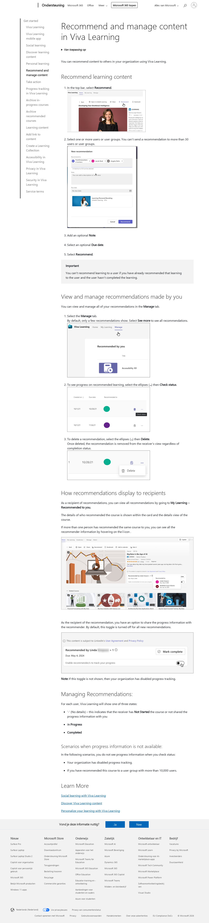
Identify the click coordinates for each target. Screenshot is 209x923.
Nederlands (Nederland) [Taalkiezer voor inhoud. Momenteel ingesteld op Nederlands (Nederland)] (27, 909)
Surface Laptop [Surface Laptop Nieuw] (17, 850)
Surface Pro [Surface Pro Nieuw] (15, 844)
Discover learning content (37, 54)
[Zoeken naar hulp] (184, 5)
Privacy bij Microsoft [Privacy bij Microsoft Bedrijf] (178, 850)
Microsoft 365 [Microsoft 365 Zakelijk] (110, 868)
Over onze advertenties (137, 915)
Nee (139, 824)
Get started (31, 21)
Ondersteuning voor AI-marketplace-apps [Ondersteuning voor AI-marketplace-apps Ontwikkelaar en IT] (149, 858)
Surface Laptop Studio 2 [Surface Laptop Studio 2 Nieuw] (21, 856)
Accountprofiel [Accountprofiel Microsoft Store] (50, 844)
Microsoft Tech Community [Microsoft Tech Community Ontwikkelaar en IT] (150, 865)
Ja (115, 824)
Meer (101, 5)
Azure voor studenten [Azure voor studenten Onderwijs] (85, 898)
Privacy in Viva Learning (35, 170)
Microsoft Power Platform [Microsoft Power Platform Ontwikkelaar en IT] (150, 877)
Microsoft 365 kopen (124, 5)
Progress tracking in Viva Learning (37, 91)
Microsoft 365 (75, 5)
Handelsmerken (114, 915)
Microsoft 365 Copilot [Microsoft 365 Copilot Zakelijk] (114, 874)
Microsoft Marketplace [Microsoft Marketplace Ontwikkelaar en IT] (148, 871)
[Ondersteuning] (52, 5)
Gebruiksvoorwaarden (91, 915)
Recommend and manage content (37, 72)
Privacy (73, 915)
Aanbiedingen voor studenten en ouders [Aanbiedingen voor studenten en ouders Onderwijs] (84, 891)
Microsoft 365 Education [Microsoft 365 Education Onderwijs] (86, 868)
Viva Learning (35, 27)
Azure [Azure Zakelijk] (107, 856)
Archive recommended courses (35, 116)
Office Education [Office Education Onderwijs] (82, 874)
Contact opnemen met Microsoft (50, 915)
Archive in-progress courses (37, 102)
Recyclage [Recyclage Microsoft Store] (48, 877)
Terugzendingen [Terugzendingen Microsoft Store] (51, 865)
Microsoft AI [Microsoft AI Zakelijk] (110, 844)
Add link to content (33, 136)
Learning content (37, 127)
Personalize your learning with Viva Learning (90, 811)
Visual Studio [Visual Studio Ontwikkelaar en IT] (144, 892)
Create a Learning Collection (37, 148)
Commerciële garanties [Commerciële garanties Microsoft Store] (55, 883)
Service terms (35, 191)
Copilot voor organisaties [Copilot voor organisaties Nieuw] (22, 862)
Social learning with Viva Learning (83, 795)
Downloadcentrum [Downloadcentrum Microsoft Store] (52, 850)
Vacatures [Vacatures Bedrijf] (174, 844)
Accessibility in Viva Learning (35, 159)
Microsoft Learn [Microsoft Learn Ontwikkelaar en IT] (145, 850)
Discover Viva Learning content (81, 803)
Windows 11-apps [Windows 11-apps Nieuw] (18, 889)
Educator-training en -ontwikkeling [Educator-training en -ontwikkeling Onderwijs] (85, 882)
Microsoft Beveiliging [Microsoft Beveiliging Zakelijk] (114, 850)
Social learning (35, 45)
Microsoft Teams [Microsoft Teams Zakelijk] (112, 880)
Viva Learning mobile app (35, 36)
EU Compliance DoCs (162, 915)
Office (90, 5)
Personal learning (37, 63)
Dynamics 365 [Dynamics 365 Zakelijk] (110, 862)
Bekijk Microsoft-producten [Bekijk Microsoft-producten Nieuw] (22, 883)
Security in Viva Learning (36, 182)
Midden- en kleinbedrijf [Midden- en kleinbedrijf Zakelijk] (115, 886)
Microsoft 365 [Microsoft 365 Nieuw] (16, 877)
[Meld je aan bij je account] (194, 5)
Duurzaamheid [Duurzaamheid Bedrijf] (176, 862)
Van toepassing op (75, 49)
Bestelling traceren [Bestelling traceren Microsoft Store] (53, 871)
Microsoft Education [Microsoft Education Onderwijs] (84, 844)
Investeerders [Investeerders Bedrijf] (175, 856)
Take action (33, 82)
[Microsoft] (23, 5)
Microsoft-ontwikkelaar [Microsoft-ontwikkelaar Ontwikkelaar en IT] (149, 844)
